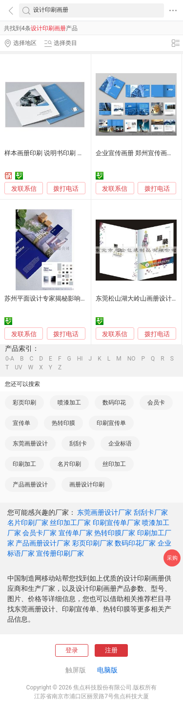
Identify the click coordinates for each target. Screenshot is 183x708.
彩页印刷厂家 (92, 543)
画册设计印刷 (86, 484)
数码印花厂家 (135, 543)
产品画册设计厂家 (43, 543)
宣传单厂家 (76, 533)
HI (80, 359)
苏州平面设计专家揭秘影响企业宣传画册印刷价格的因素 (83, 298)
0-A (9, 359)
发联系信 (24, 188)
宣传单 (21, 423)
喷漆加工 (69, 402)
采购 (172, 558)
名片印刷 (69, 464)
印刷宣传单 (111, 423)
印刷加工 (24, 464)
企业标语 (120, 443)
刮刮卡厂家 (151, 512)
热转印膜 (63, 423)
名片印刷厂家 (27, 522)
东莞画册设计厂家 (104, 512)
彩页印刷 (24, 402)
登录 (71, 650)
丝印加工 (114, 464)
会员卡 (156, 402)
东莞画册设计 (30, 443)
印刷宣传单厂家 (117, 522)
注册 (111, 650)
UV (18, 367)
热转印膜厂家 (114, 533)
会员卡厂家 (39, 533)
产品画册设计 (30, 484)
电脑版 (107, 670)
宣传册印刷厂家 (60, 553)
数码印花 (114, 402)
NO (131, 359)
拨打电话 (66, 188)
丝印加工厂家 (70, 522)
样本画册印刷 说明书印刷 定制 (47, 153)
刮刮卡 (78, 443)
